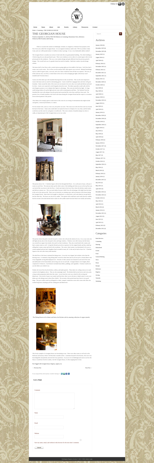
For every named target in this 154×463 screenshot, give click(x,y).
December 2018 (100, 115)
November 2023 (100, 66)
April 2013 (98, 222)
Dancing (98, 244)
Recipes (98, 266)
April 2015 (98, 188)
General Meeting (100, 256)
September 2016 (100, 164)
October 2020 (99, 85)
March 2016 (99, 170)
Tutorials (98, 278)
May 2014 (98, 201)
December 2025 (100, 48)
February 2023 (99, 69)
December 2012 (100, 228)
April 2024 (98, 60)
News (43, 27)
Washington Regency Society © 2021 (71, 459)
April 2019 (98, 109)
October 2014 (99, 198)
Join (58, 27)
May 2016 (98, 167)
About (51, 27)
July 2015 (98, 182)
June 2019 (98, 106)
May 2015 (98, 185)
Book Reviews (99, 238)
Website (36, 433)
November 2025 (100, 51)
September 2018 (100, 124)
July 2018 (98, 130)
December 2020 (100, 82)
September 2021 (100, 75)
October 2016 (99, 161)
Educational (71, 37)
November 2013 (100, 213)
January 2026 (99, 45)
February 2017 (99, 158)
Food (97, 253)
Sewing (98, 275)
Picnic (97, 263)
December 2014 (100, 192)
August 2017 (99, 152)
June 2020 (98, 88)
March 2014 (99, 207)
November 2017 (100, 146)
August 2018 (99, 127)
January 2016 (99, 176)
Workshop (98, 281)
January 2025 (99, 54)
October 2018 (99, 121)
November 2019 (100, 100)
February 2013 (99, 225)
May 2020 (98, 91)
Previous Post (36, 368)
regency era (59, 364)
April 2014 (98, 204)
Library (75, 27)
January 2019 (99, 112)
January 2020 (99, 97)
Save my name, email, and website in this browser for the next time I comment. (56, 442)
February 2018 (99, 140)
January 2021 (99, 78)
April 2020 (98, 94)
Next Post (88, 368)
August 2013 (99, 216)
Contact (95, 27)
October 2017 (99, 149)
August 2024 (99, 57)
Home (35, 27)
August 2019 (99, 103)
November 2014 (100, 195)
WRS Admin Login (87, 459)
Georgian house (46, 364)
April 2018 (98, 137)
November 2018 (100, 118)
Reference (81, 37)
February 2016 (99, 173)
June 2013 (98, 219)
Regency (53, 364)
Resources (85, 27)
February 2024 (99, 63)
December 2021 (100, 72)
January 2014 (99, 210)
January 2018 (99, 143)
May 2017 (98, 155)
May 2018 (98, 133)
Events (66, 27)
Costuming (40, 30)
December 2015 (100, 179)
